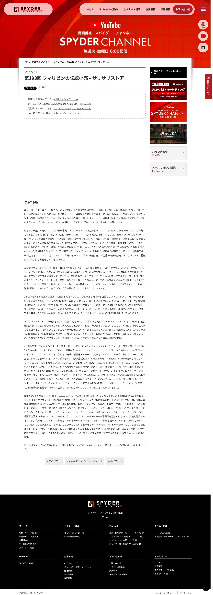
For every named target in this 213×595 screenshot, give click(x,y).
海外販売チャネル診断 (164, 569)
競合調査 (158, 566)
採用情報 (165, 9)
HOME (27, 61)
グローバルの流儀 (162, 532)
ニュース (158, 562)
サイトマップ (185, 592)
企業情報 (150, 9)
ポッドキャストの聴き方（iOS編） (124, 540)
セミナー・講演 (131, 9)
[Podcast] (203, 25)
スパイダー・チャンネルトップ (167, 72)
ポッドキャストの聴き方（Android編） (126, 543)
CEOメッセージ (71, 563)
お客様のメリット (26, 540)
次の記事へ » (119, 461)
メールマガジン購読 (168, 169)
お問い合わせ (183, 9)
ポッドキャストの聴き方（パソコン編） (126, 536)
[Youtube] (203, 36)
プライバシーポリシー (165, 592)
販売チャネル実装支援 (28, 536)
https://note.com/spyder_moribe (63, 113)
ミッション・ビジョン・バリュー (78, 566)
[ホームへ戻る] (28, 10)
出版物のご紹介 (208, 87)
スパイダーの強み (108, 9)
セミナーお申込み (117, 566)
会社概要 (68, 570)
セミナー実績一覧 (72, 536)
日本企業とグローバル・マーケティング (172, 536)
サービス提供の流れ (27, 543)
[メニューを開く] (203, 9)
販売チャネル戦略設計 (28, 532)
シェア (42, 86)
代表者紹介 (69, 574)
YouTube (23, 556)
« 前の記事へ (49, 461)
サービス (89, 9)
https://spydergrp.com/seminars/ (72, 108)
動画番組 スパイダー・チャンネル (48, 61)
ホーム (105, 516)
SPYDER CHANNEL (27, 563)
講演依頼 (113, 570)
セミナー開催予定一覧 (74, 532)
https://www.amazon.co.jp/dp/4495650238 (67, 103)
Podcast (113, 525)
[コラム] (203, 47)
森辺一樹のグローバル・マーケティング (126, 532)
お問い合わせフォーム (66, 99)
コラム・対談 (161, 525)
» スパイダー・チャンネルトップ (84, 461)
